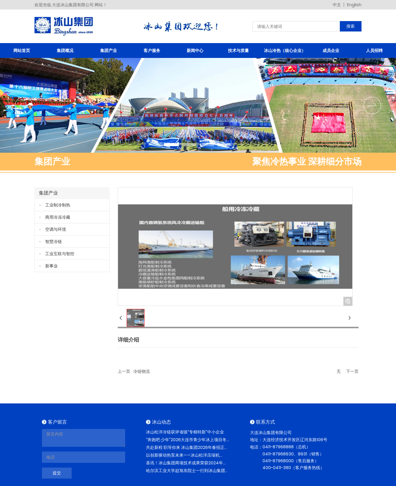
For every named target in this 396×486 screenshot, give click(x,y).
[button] (171, 144)
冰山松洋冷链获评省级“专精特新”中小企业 (185, 432)
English (354, 5)
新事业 (51, 266)
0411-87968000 (278, 461)
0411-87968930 (278, 454)
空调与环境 (55, 229)
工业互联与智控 (59, 254)
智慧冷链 (53, 241)
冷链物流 (141, 371)
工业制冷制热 (57, 205)
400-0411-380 (277, 468)
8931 (302, 454)
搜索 (350, 26)
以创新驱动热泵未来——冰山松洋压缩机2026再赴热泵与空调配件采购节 (183, 458)
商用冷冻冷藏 (57, 217)
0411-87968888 (278, 447)
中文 (337, 5)
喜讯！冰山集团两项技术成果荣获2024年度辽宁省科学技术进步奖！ (186, 466)
